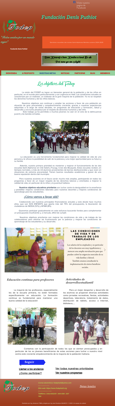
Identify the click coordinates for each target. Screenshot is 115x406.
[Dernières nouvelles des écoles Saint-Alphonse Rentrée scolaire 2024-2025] (76, 42)
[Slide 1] (55, 269)
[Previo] (7, 250)
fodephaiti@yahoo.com (62, 383)
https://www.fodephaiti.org (56, 388)
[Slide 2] (57, 269)
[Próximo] (104, 250)
